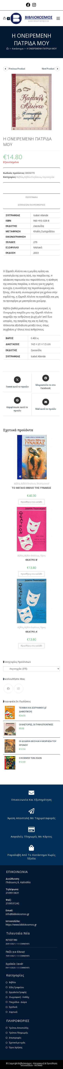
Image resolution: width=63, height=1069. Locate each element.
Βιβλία (20, 176)
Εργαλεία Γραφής (18, 992)
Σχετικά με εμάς (17, 1042)
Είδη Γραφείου (16, 987)
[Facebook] (8, 688)
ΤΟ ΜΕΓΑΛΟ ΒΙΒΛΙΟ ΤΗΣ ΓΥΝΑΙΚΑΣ (31, 487)
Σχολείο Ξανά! (14, 963)
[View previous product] (5, 68)
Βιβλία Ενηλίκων (32, 176)
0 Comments (23, 944)
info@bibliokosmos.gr (17, 914)
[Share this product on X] (17, 382)
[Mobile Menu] (58, 18)
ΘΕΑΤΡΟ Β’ (31, 559)
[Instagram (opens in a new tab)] (34, 5)
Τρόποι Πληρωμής (18, 1032)
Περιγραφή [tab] (31, 197)
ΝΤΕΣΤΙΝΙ (11, 939)
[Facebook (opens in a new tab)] (28, 5)
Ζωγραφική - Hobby (19, 997)
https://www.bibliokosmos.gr (21, 924)
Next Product (48, 68)
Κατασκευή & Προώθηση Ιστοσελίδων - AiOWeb (39, 1064)
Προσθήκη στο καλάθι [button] (31, 502)
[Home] (7, 48)
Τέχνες (43, 555)
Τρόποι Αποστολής (18, 1027)
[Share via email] (45, 405)
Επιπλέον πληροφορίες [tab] (31, 204)
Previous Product (17, 68)
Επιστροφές (15, 1037)
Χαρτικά (13, 1011)
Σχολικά (13, 1006)
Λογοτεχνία (48, 176)
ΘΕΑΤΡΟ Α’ (31, 631)
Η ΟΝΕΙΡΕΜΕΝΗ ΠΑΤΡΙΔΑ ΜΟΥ (42, 48)
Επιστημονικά (43, 483)
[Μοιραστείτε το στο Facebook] (46, 382)
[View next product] (57, 68)
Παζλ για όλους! (15, 951)
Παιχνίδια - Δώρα (18, 1002)
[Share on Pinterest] (17, 404)
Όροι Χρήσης (15, 1047)
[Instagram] (18, 688)
